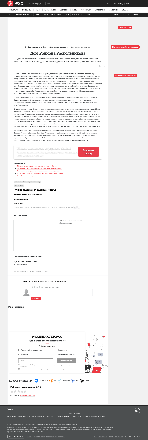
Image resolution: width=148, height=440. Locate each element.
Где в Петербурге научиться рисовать (31, 176)
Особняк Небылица (21, 199)
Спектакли (63, 350)
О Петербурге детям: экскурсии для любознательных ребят (40, 173)
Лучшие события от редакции (32, 350)
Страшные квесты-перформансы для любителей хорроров (39, 168)
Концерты (24, 354)
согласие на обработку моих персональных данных (36, 365)
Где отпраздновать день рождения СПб (28, 195)
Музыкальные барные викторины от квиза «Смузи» (37, 166)
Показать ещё (19, 203)
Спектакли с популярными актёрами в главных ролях (38, 171)
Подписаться (66, 360)
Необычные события (67, 354)
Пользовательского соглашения (28, 371)
